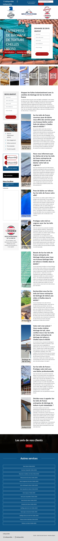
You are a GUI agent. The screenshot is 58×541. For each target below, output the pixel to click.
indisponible (8, 1)
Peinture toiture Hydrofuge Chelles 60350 (29, 519)
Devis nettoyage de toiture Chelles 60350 (29, 485)
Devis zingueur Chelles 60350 (29, 493)
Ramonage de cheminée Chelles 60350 (29, 511)
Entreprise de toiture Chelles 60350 (29, 504)
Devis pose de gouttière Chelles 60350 (29, 496)
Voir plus (28, 446)
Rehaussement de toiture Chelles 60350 (29, 477)
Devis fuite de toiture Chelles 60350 (29, 500)
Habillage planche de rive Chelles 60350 (29, 508)
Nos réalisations (9, 52)
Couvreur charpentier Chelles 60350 (29, 470)
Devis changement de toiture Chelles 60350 (29, 481)
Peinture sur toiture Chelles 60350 (29, 523)
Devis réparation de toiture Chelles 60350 (29, 489)
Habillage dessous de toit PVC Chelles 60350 (29, 515)
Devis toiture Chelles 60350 (29, 466)
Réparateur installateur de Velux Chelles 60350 (29, 474)
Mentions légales (51, 535)
